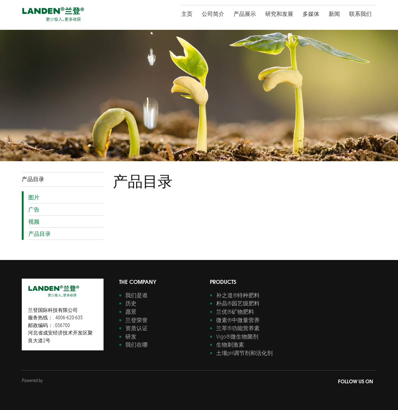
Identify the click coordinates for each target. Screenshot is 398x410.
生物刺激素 (230, 344)
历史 (131, 303)
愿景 (131, 311)
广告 (33, 209)
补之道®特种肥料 (238, 295)
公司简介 (213, 13)
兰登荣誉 (136, 320)
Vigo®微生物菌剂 (237, 336)
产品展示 (245, 13)
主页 (186, 13)
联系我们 (360, 13)
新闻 (334, 13)
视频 (33, 221)
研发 (131, 336)
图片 (33, 197)
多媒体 (311, 13)
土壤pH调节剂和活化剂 (244, 353)
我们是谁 (136, 295)
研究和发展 (279, 13)
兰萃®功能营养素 (238, 328)
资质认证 (136, 328)
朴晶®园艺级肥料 (238, 303)
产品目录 (39, 233)
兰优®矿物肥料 (235, 311)
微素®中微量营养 (238, 320)
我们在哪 (136, 344)
